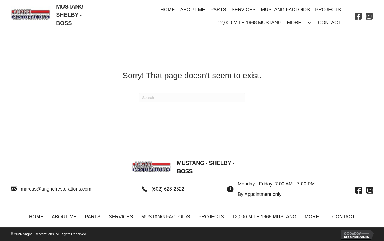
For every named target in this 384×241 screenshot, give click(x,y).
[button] (309, 23)
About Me (64, 216)
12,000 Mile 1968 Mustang (264, 216)
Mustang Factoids (165, 216)
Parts (92, 216)
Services (121, 216)
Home (36, 216)
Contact (343, 216)
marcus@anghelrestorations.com (56, 189)
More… (314, 216)
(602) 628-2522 (167, 189)
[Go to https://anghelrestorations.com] (52, 16)
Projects (211, 216)
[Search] (192, 97)
